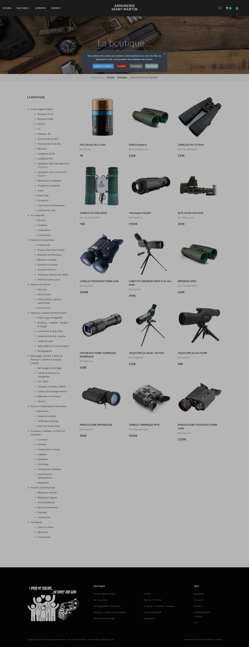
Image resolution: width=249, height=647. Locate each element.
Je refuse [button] (121, 66)
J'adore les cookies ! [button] (103, 66)
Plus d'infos (151, 66)
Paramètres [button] (136, 66)
